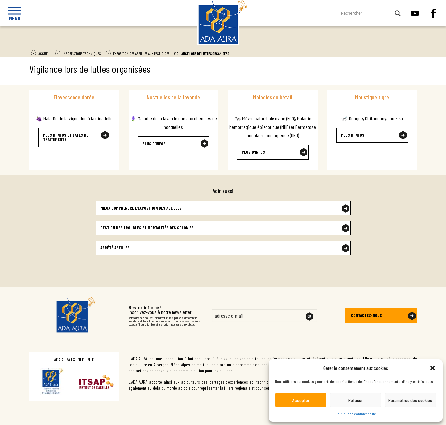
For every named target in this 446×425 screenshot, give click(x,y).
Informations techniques (82, 53)
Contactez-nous (366, 315)
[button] (432, 368)
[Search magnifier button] (397, 13)
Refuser (355, 400)
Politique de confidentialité (356, 413)
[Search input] (366, 13)
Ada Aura (216, 43)
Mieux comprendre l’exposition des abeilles (141, 208)
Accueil (44, 53)
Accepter (300, 400)
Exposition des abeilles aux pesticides (141, 53)
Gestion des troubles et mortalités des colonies (147, 227)
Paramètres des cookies (410, 400)
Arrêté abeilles (115, 247)
